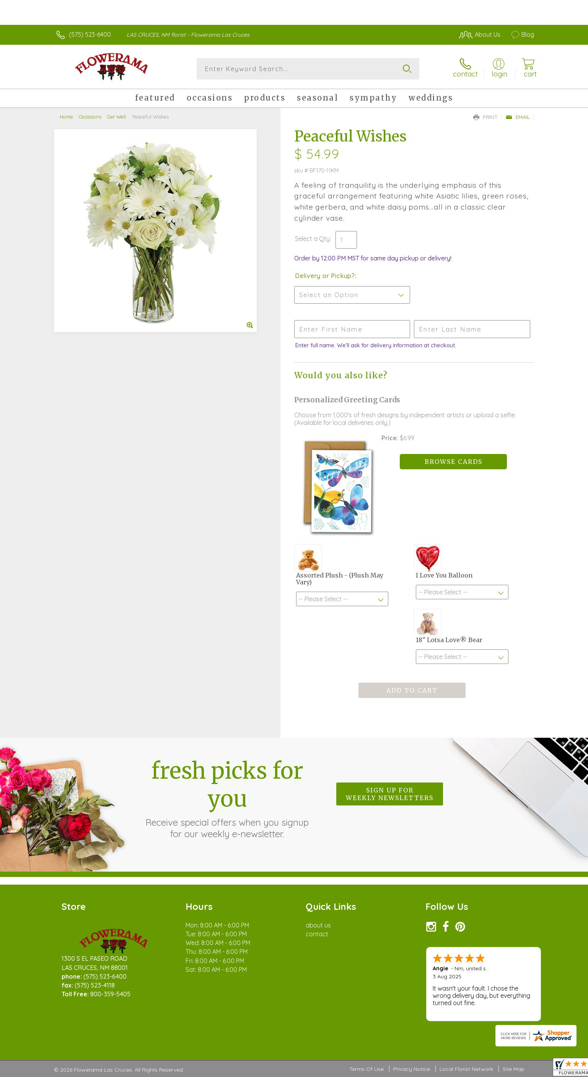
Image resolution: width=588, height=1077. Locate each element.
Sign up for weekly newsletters (389, 794)
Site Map (513, 1069)
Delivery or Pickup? (325, 276)
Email (518, 117)
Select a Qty (312, 238)
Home (66, 117)
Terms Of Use (366, 1069)
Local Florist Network (466, 1069)
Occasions (90, 117)
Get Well (116, 117)
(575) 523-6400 (90, 34)
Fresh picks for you (227, 798)
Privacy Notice (411, 1069)
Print (485, 117)
